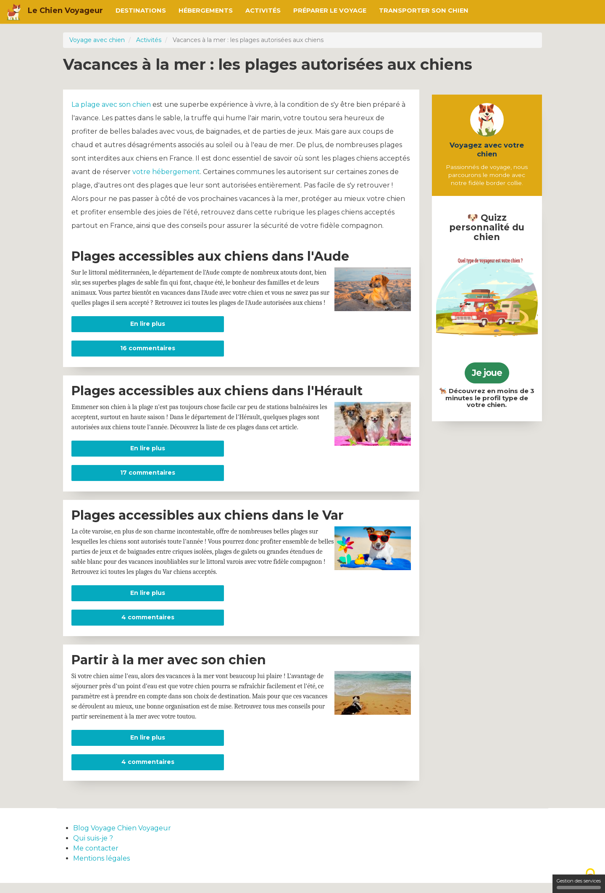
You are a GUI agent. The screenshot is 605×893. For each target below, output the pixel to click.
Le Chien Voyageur (65, 10)
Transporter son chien (423, 10)
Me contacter (95, 858)
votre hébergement (166, 182)
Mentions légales (101, 868)
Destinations (141, 10)
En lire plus (177, 334)
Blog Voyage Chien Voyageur (122, 838)
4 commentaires (147, 627)
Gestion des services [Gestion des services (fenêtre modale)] (579, 883)
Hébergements (206, 10)
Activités (263, 10)
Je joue (487, 372)
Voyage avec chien (97, 40)
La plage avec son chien (111, 115)
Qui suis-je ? (93, 848)
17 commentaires (147, 482)
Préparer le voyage (329, 10)
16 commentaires (147, 358)
